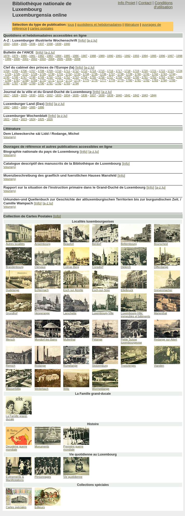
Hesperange (42, 313)
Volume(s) (9, 137)
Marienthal (160, 313)
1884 (24, 107)
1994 (145, 55)
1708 (41, 70)
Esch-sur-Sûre (101, 290)
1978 (6, 55)
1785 (172, 80)
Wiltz (66, 388)
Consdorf (97, 267)
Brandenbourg (14, 267)
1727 (25, 74)
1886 (41, 107)
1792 (58, 83)
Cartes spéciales (16, 507)
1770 (43, 80)
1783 (155, 80)
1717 (119, 70)
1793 (67, 83)
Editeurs (40, 507)
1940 (67, 43)
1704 (6, 70)
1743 (164, 74)
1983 (50, 55)
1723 (171, 70)
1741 (146, 74)
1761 (145, 77)
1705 (15, 70)
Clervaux (40, 267)
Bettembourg (129, 243)
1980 (24, 55)
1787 (15, 83)
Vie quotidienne (72, 476)
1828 (15, 95)
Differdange (161, 267)
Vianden (159, 365)
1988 (93, 55)
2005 (60, 59)
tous (71, 24)
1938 (50, 43)
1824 (32, 119)
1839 (110, 95)
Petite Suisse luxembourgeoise (131, 341)
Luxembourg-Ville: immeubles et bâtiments (135, 315)
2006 (69, 59)
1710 (58, 70)
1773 (69, 80)
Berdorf (96, 243)
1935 (24, 43)
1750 (50, 77)
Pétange (97, 339)
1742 (155, 74)
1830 (32, 95)
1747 (24, 77)
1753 (76, 77)
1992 (127, 55)
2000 (17, 59)
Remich (10, 365)
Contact (145, 3)
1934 (15, 43)
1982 (41, 55)
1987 (84, 55)
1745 (6, 77)
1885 (32, 107)
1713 (84, 70)
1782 (146, 80)
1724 (179, 70)
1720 (145, 70)
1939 (58, 43)
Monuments (42, 446)
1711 (67, 70)
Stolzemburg (100, 365)
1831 (41, 95)
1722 (162, 70)
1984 (58, 55)
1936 (32, 43)
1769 (34, 80)
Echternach (42, 290)
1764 (171, 77)
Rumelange (70, 365)
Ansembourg (42, 243)
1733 (77, 74)
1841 (127, 95)
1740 (138, 74)
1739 (129, 74)
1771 (51, 80)
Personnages (43, 476)
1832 (50, 95)
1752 (67, 77)
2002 (34, 59)
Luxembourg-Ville (103, 313)
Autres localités (15, 243)
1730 (51, 74)
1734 (86, 74)
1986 (76, 55)
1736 (103, 74)
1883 (15, 107)
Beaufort (68, 243)
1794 (76, 83)
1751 (58, 77)
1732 (69, 74)
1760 (136, 77)
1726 (17, 74)
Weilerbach (41, 388)
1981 (32, 55)
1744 (172, 74)
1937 (41, 43)
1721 (153, 70)
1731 (60, 74)
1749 (41, 77)
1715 (101, 70)
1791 (50, 83)
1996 (162, 55)
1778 (112, 80)
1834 (67, 95)
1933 (6, 43)
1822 (15, 119)
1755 (93, 77)
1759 (127, 77)
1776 (95, 80)
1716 (110, 70)
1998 (179, 55)
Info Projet (126, 3)
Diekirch (126, 267)
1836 (84, 95)
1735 (95, 74)
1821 (6, 119)
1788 (24, 83)
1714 (93, 70)
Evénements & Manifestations (15, 478)
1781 (138, 80)
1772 (60, 80)
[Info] (82, 40)
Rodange (40, 365)
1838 (101, 95)
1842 (136, 95)
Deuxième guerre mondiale (16, 448)
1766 (8, 80)
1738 (120, 74)
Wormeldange (100, 388)
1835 (76, 95)
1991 (119, 55)
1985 (67, 55)
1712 (76, 70)
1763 (162, 77)
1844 (153, 95)
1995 (153, 55)
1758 (119, 77)
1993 (136, 55)
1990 (110, 55)
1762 (153, 77)
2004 (51, 59)
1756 (101, 77)
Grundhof (11, 313)
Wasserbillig (13, 388)
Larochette (69, 313)
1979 (15, 55)
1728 (34, 74)
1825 (41, 119)
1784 (164, 80)
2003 (43, 59)
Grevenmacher (163, 290)
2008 (77, 59)
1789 (32, 83)
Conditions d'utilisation (163, 5)
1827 (6, 95)
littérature (132, 24)
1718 (127, 70)
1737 (112, 74)
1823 (24, 119)
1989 (101, 55)
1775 (86, 80)
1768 (25, 80)
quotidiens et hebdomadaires (99, 24)
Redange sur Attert (165, 339)
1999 (8, 59)
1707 (32, 70)
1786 (6, 83)
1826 (50, 119)
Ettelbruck (127, 290)
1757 (110, 77)
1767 (17, 80)
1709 (50, 70)
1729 (43, 74)
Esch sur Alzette (73, 290)
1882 (6, 107)
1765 (179, 77)
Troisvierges (128, 365)
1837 (93, 95)
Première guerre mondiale (73, 448)
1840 (119, 95)
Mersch (10, 339)
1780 (129, 80)
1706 (24, 70)
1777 (103, 80)
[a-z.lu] (92, 40)
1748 (32, 77)
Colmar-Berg (71, 267)
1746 (15, 77)
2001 (25, 59)
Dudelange (12, 290)
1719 (136, 70)
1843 (145, 95)
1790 (41, 83)
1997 (171, 55)
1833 (58, 95)
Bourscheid (161, 243)
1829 (24, 95)
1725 (8, 74)
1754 (84, 77)
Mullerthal (69, 339)
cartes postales (41, 28)
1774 (77, 80)
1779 (120, 80)
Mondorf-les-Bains (46, 339)
